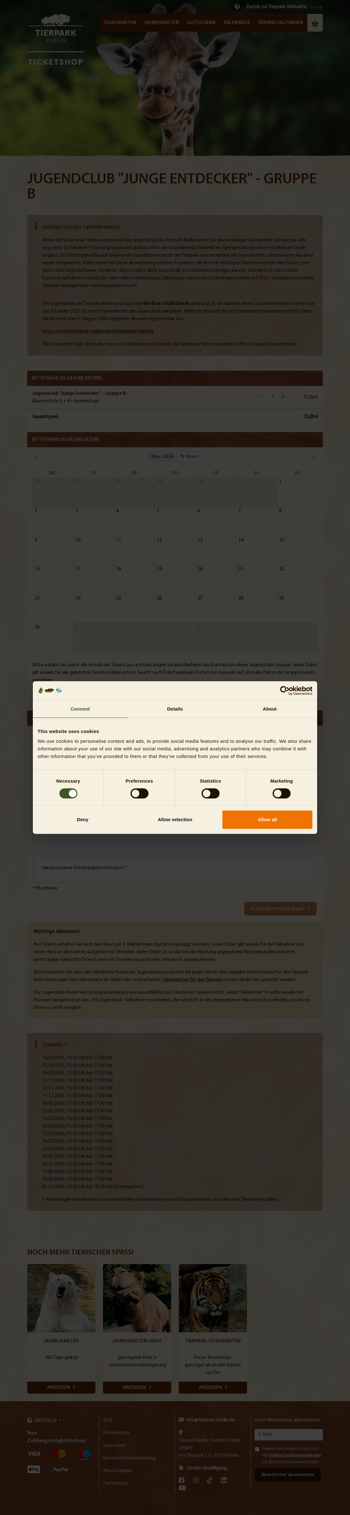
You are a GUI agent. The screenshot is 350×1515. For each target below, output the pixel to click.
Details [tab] (175, 709)
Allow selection (175, 819)
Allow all (267, 819)
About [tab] (270, 709)
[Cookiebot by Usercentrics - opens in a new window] (284, 690)
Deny (82, 819)
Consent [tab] (80, 709)
